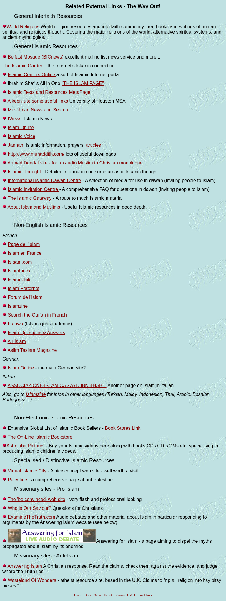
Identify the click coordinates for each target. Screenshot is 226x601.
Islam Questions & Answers (36, 332)
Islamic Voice (21, 136)
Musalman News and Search (38, 109)
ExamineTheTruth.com (31, 517)
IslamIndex (19, 270)
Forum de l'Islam (25, 297)
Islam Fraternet (23, 288)
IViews (14, 118)
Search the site (104, 595)
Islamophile (19, 279)
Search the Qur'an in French (37, 314)
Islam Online (21, 127)
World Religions (22, 26)
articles (93, 145)
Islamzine (18, 306)
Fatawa (15, 323)
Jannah (15, 145)
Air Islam (17, 341)
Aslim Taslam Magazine (32, 350)
